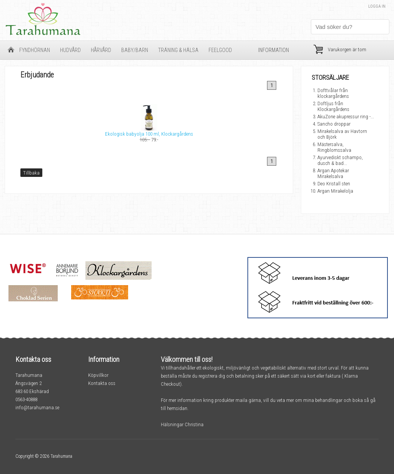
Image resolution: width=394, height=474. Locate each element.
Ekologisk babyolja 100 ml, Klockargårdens (149, 134)
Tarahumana (61, 456)
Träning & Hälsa (178, 50)
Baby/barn (134, 50)
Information (273, 50)
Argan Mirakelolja (335, 191)
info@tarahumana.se (37, 407)
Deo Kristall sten (333, 184)
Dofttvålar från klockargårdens (333, 93)
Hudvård (70, 50)
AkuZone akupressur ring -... (345, 116)
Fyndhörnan (34, 50)
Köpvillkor (98, 375)
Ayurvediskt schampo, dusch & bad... (340, 160)
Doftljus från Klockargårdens (333, 106)
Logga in (377, 6)
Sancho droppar (334, 124)
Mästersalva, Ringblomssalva (334, 147)
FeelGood (220, 50)
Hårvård (101, 50)
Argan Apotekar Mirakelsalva (333, 173)
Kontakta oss (101, 383)
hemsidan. (178, 408)
